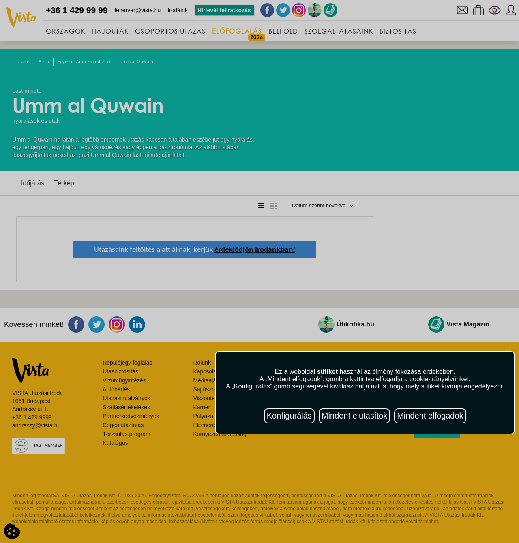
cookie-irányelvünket (439, 379)
